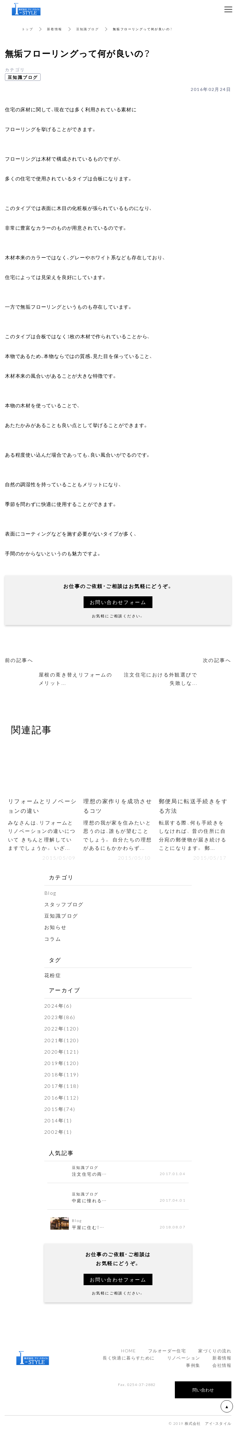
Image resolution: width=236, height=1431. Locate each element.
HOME (128, 1350)
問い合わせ (203, 1390)
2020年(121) (61, 1051)
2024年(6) (58, 1005)
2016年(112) (61, 1097)
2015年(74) (60, 1108)
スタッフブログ (64, 904)
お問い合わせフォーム (118, 602)
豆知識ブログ (87, 29)
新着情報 (54, 29)
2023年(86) (60, 1017)
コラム (52, 938)
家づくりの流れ (214, 1350)
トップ (27, 29)
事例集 (193, 1365)
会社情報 (221, 1365)
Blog (50, 892)
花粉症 (52, 975)
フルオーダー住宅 (167, 1350)
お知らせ (55, 927)
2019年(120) (61, 1063)
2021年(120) (61, 1040)
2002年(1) (58, 1131)
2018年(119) (61, 1074)
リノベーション (183, 1358)
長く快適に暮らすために (129, 1358)
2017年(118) (61, 1085)
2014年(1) (58, 1120)
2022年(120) (61, 1028)
